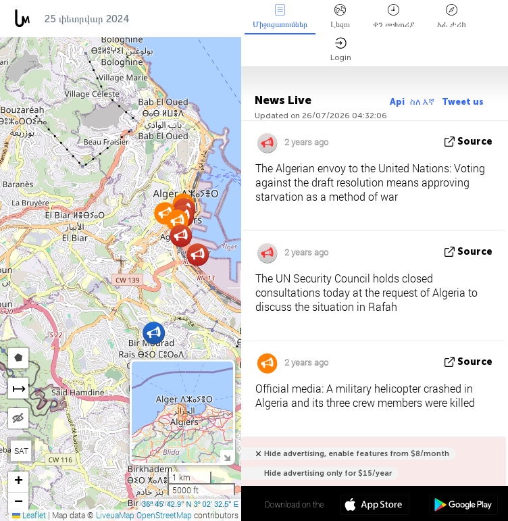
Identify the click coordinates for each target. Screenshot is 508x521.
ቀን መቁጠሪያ (393, 16)
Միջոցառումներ (280, 16)
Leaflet (29, 515)
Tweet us (463, 102)
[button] (197, 254)
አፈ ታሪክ (451, 16)
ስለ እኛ (423, 102)
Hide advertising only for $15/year (328, 473)
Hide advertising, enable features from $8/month (356, 453)
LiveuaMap (115, 515)
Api (397, 102)
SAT (21, 450)
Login (340, 49)
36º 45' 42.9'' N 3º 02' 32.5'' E (190, 504)
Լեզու (340, 16)
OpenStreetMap (164, 515)
